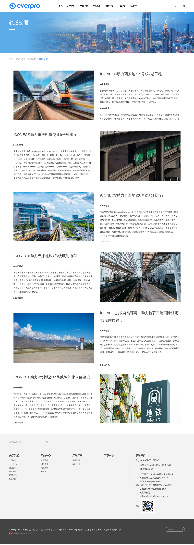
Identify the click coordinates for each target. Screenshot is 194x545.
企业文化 (13, 465)
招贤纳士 (13, 480)
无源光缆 (44, 468)
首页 (61, 5)
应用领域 (76, 461)
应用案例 (32, 59)
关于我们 (72, 5)
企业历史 (13, 468)
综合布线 (44, 465)
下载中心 (122, 5)
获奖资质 (13, 472)
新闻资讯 (13, 476)
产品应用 (97, 5)
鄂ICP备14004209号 (69, 530)
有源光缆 (44, 461)
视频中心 (110, 5)
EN (182, 5)
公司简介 (13, 461)
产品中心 (84, 5)
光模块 (44, 472)
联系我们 (135, 5)
